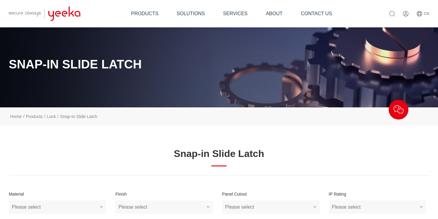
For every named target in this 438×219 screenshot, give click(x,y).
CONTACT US (316, 13)
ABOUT (274, 13)
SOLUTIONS (191, 13)
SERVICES (235, 13)
